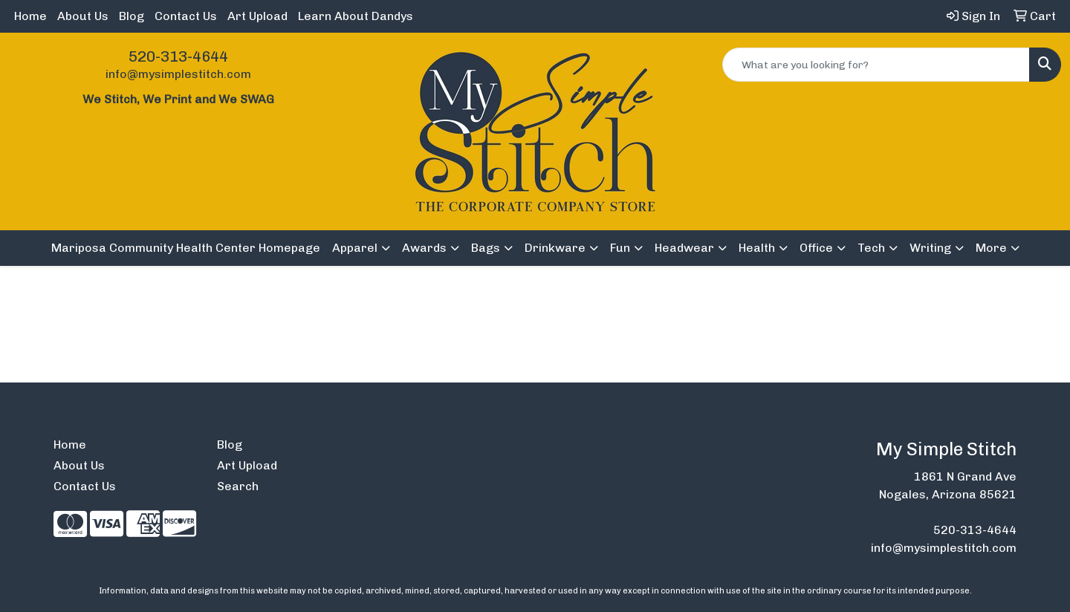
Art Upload (257, 16)
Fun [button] (620, 248)
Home (30, 16)
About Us (82, 16)
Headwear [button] (684, 248)
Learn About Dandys (355, 16)
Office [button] (816, 248)
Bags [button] (485, 248)
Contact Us (186, 16)
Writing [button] (930, 248)
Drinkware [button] (555, 248)
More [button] (991, 248)
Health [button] (757, 248)
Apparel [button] (354, 248)
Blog (131, 16)
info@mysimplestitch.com (178, 74)
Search (238, 486)
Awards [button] (424, 248)
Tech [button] (871, 248)
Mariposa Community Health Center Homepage (185, 248)
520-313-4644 (178, 56)
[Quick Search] (876, 65)
